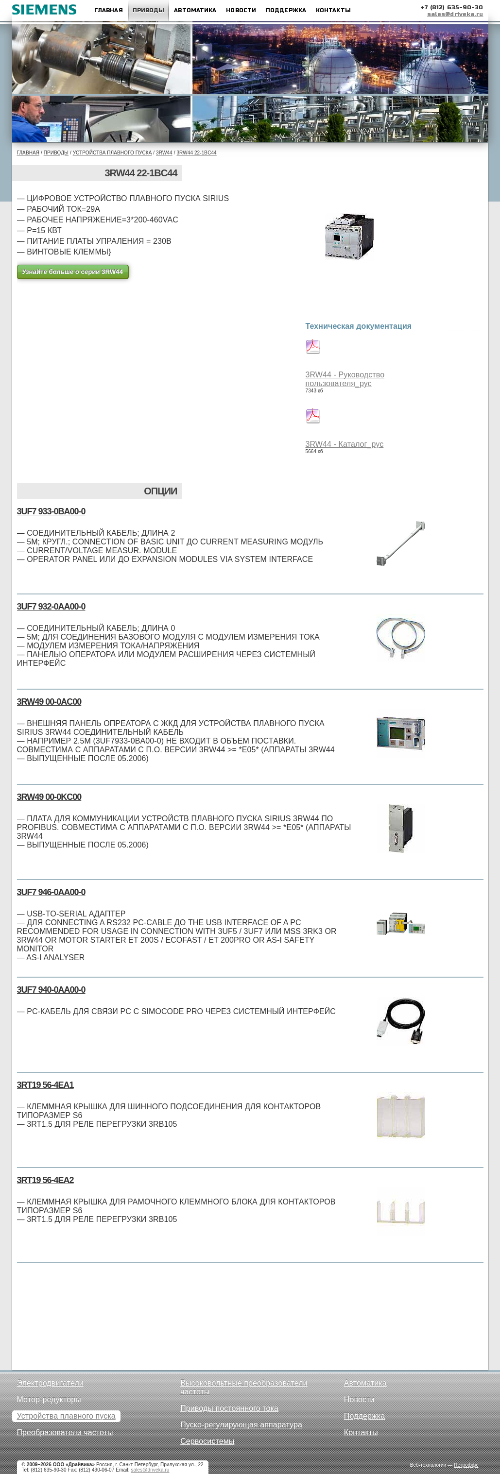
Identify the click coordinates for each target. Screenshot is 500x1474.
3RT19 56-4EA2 (45, 1180)
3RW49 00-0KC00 (49, 797)
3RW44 (164, 152)
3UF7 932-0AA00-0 (51, 606)
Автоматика (195, 10)
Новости (241, 10)
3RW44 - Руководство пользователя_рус (345, 379)
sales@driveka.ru (455, 14)
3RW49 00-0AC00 (49, 702)
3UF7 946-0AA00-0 (51, 892)
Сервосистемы (207, 1441)
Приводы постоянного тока (229, 1408)
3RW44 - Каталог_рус (345, 444)
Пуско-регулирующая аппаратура (241, 1425)
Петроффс (466, 1465)
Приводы (149, 10)
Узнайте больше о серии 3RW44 (72, 271)
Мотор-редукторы (49, 1399)
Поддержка (286, 10)
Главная (108, 10)
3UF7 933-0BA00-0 (51, 511)
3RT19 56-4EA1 (45, 1085)
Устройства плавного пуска (112, 152)
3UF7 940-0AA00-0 (51, 990)
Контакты (333, 10)
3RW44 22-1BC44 (196, 152)
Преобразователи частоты (65, 1432)
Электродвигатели (50, 1383)
